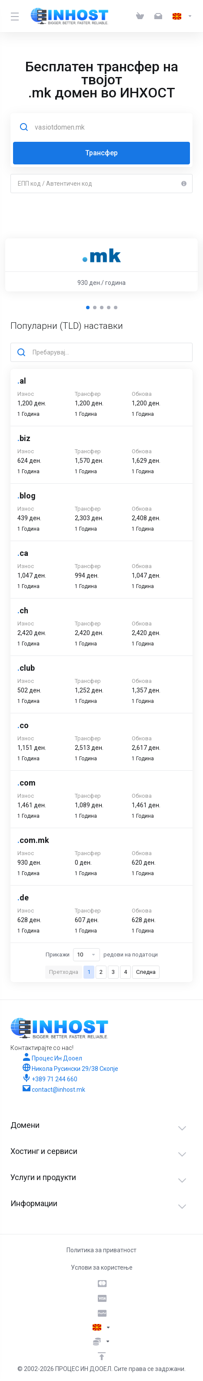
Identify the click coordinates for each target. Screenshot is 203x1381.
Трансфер (101, 153)
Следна (146, 972)
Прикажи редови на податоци (102, 954)
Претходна (63, 972)
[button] (88, 307)
